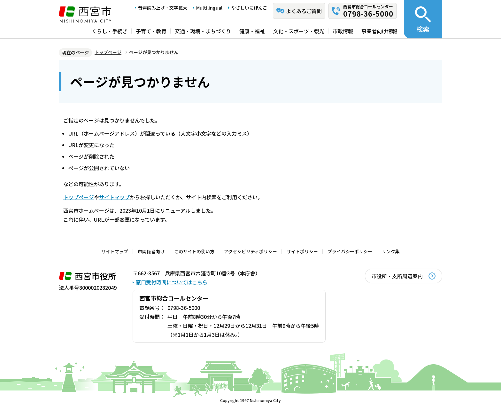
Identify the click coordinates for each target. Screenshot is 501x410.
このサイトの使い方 (194, 251)
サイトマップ (114, 197)
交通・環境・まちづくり (203, 31)
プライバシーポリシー (350, 251)
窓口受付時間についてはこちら (171, 282)
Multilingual (209, 7)
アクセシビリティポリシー (250, 251)
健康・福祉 (252, 31)
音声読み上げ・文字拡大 (162, 7)
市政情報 (343, 31)
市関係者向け (151, 251)
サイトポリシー (302, 251)
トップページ (108, 52)
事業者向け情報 (379, 31)
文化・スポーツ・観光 (298, 31)
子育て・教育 (151, 31)
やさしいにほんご (249, 7)
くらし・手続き (109, 31)
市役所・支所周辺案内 (397, 276)
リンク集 (391, 251)
